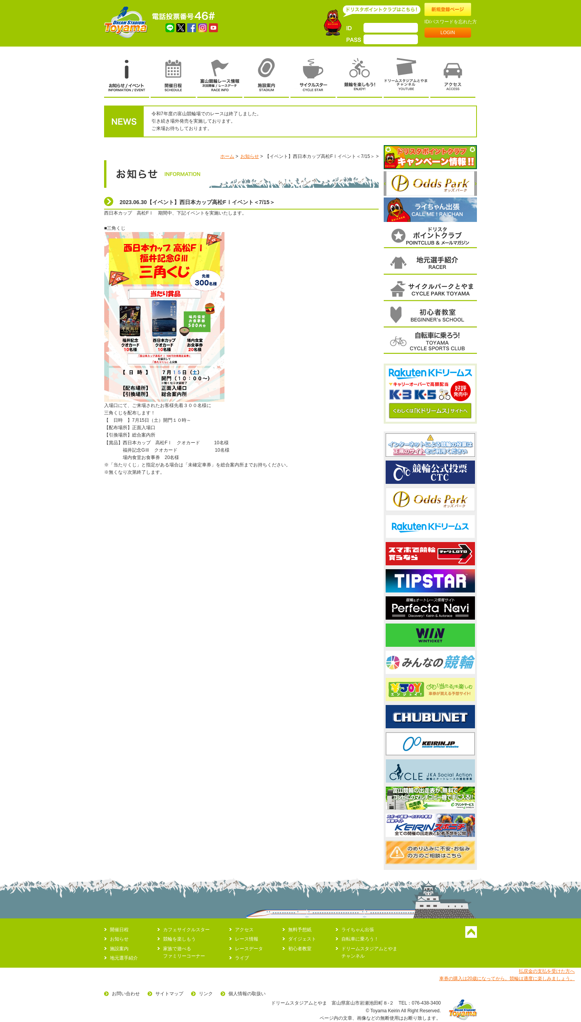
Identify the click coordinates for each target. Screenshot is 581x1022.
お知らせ (249, 156)
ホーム (227, 156)
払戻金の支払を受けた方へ (547, 971)
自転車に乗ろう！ (360, 939)
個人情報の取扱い (247, 993)
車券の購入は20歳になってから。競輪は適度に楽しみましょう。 (507, 978)
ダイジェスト (302, 939)
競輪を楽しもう (179, 939)
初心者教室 (299, 948)
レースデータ (249, 948)
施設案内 (119, 948)
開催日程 (119, 929)
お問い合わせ (126, 993)
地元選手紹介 (124, 958)
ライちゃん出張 (357, 929)
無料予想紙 (299, 929)
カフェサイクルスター (186, 929)
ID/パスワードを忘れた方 (450, 21)
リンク (206, 993)
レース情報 (246, 939)
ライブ (242, 958)
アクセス (244, 929)
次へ (475, 183)
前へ (385, 183)
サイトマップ (169, 993)
